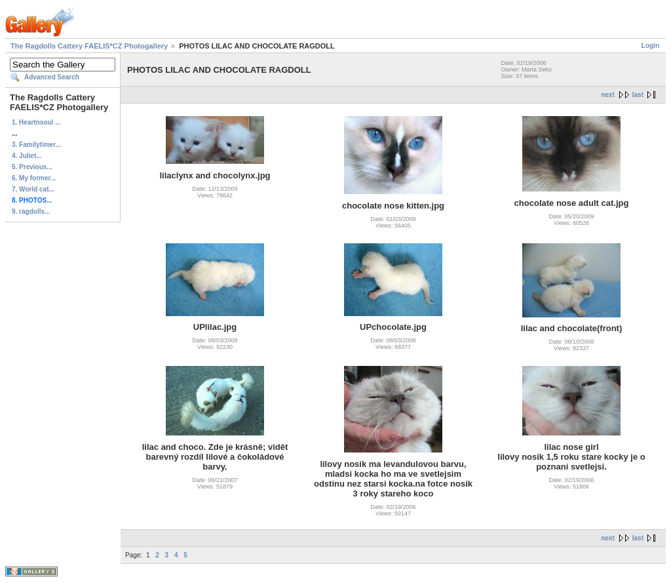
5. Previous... (32, 167)
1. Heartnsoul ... (36, 122)
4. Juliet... (27, 155)
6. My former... (34, 178)
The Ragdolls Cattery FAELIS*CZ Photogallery (89, 46)
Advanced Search (51, 77)
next (608, 94)
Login (650, 45)
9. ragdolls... (31, 211)
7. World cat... (33, 189)
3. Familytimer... (36, 144)
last (637, 94)
